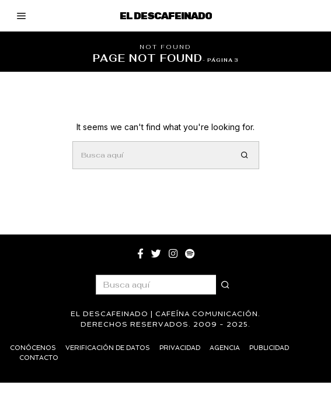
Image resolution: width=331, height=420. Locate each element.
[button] (245, 155)
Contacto (38, 358)
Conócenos (33, 348)
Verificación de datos (107, 348)
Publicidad (269, 348)
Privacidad (179, 348)
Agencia (225, 348)
